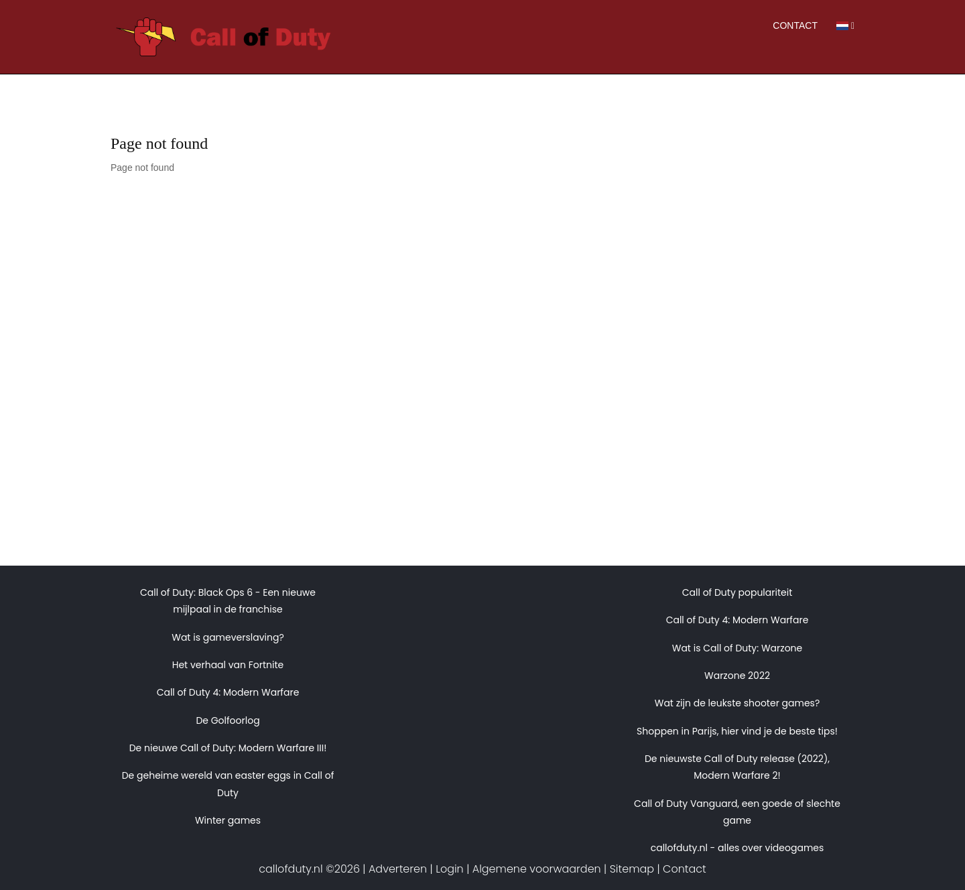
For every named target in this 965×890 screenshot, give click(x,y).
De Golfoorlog (227, 720)
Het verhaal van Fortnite (228, 665)
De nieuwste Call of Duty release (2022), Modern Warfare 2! (737, 767)
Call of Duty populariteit (737, 592)
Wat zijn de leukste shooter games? (737, 703)
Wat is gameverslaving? (228, 637)
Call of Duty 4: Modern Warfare (228, 692)
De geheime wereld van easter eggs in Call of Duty (228, 784)
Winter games (228, 820)
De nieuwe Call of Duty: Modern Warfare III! (228, 748)
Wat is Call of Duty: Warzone (737, 648)
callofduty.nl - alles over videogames (737, 847)
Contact (795, 25)
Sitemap (632, 869)
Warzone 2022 (737, 675)
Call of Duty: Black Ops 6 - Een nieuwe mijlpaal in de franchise (228, 601)
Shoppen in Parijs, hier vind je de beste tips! (737, 731)
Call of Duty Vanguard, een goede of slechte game (737, 812)
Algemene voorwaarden (536, 869)
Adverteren (398, 869)
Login (450, 869)
